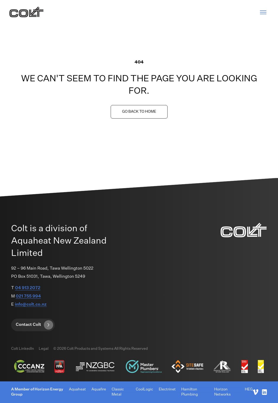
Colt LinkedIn (22, 349)
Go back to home (139, 112)
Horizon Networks (222, 392)
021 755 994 (28, 296)
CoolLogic (144, 389)
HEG (249, 389)
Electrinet (167, 389)
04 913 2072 (27, 288)
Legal (43, 349)
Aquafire (98, 389)
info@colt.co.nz (31, 304)
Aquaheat (77, 389)
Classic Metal (118, 392)
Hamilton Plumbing (189, 392)
